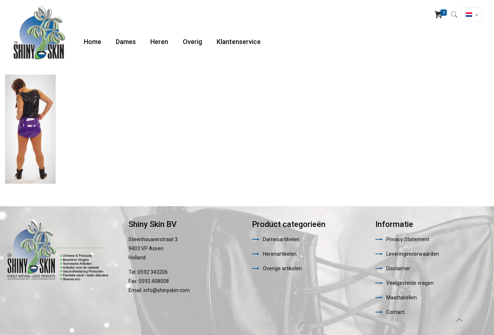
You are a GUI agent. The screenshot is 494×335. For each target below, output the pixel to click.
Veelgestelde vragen (410, 283)
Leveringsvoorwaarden (412, 254)
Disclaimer (398, 268)
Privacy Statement (407, 239)
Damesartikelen (281, 239)
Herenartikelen (280, 254)
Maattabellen (401, 297)
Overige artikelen (282, 268)
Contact (395, 312)
